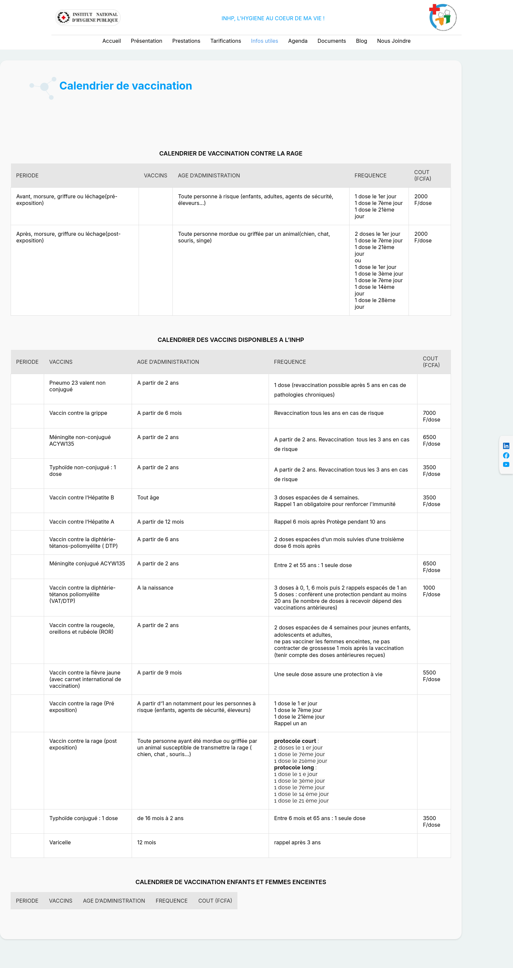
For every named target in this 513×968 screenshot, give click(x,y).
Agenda (297, 40)
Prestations (186, 40)
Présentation (146, 40)
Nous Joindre (394, 40)
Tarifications (225, 40)
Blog (361, 40)
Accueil (111, 40)
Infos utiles (264, 40)
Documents (331, 40)
